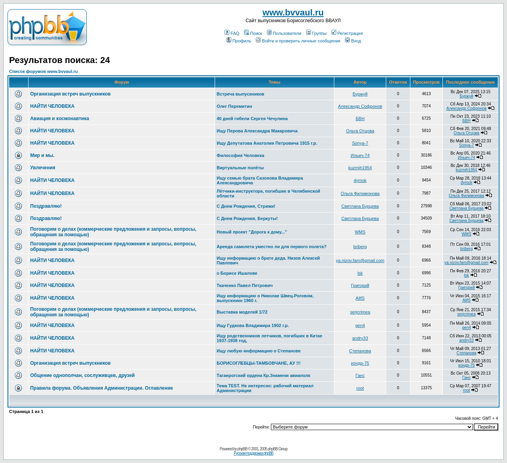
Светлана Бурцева (360, 206)
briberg (360, 246)
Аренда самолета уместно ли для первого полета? (271, 246)
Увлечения (42, 167)
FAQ (232, 33)
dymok (360, 180)
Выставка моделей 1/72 (242, 312)
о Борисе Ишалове (237, 273)
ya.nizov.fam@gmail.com (360, 260)
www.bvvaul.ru (293, 12)
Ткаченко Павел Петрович (245, 285)
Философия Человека (240, 155)
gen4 (360, 325)
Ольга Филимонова (360, 193)
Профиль (239, 40)
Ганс (360, 375)
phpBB (242, 449)
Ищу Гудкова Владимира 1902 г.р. (253, 325)
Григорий (360, 285)
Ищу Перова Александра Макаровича (257, 130)
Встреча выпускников (240, 94)
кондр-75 (360, 363)
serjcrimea (360, 312)
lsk (359, 273)
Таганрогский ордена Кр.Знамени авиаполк (263, 375)
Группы (316, 33)
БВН (360, 118)
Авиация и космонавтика (59, 118)
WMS (360, 232)
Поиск (253, 33)
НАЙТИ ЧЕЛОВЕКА (52, 106)
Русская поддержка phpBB (253, 453)
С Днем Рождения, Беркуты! (247, 218)
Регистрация (347, 33)
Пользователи (284, 33)
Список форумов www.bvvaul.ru (43, 71)
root (360, 388)
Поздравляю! (45, 206)
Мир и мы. (42, 155)
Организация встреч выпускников (70, 94)
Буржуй (360, 94)
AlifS (360, 298)
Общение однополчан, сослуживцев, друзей (82, 375)
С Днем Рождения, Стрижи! (246, 206)
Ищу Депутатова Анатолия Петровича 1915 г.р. (267, 143)
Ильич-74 (360, 155)
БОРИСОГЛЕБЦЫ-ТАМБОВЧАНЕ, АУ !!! (259, 363)
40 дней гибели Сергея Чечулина (252, 118)
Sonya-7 (360, 143)
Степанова (360, 350)
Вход (353, 40)
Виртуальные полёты (240, 167)
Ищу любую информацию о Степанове (259, 350)
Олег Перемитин (234, 106)
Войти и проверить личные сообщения (298, 40)
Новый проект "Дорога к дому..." (252, 232)
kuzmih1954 (360, 167)
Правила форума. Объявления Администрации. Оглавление (101, 388)
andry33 (360, 338)
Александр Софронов (360, 106)
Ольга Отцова (360, 130)
